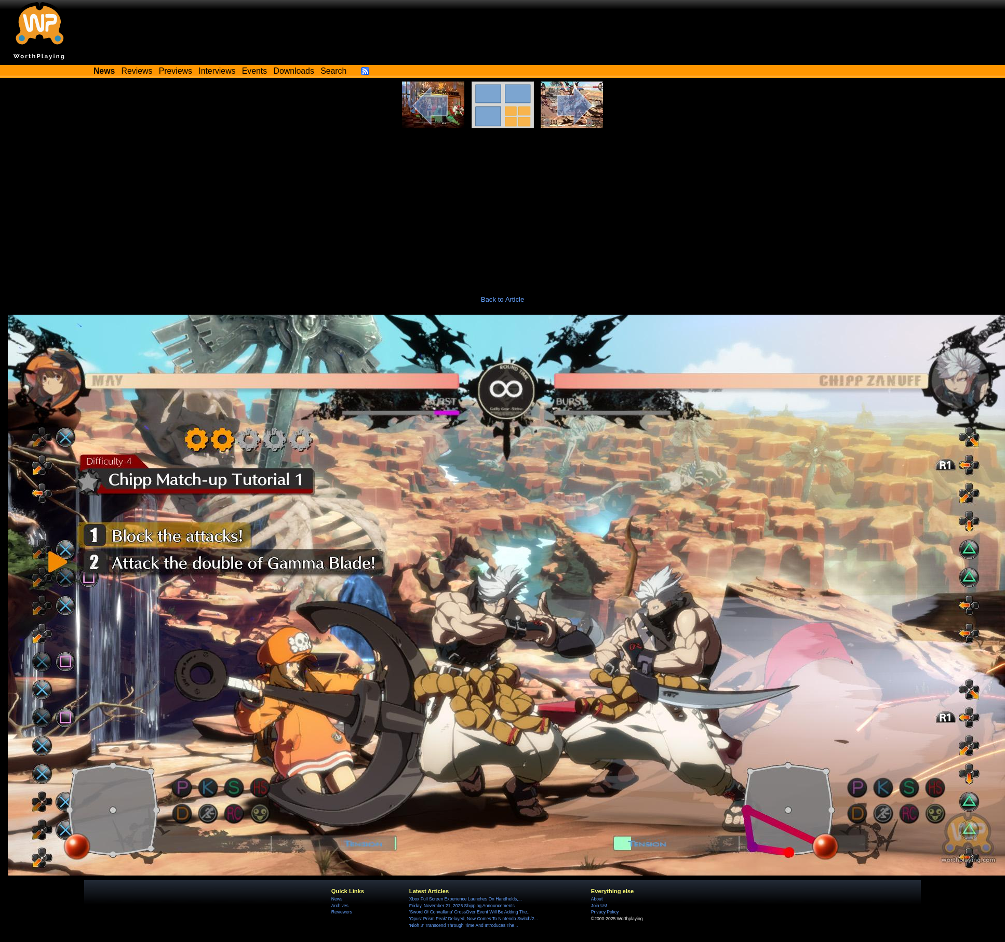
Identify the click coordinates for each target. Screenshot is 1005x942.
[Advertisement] (502, 206)
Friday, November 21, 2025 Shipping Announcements (462, 905)
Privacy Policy (605, 911)
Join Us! (599, 905)
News (336, 898)
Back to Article (503, 299)
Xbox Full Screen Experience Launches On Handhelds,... (465, 898)
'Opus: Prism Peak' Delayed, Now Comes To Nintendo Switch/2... (473, 918)
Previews (175, 70)
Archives (340, 905)
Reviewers (341, 911)
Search (333, 70)
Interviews (216, 70)
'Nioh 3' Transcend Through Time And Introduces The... (463, 925)
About (596, 898)
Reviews (137, 70)
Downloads (294, 70)
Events (254, 70)
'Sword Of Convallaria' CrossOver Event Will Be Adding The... (470, 911)
